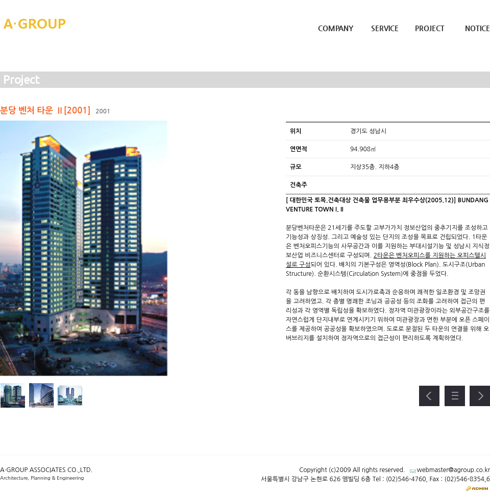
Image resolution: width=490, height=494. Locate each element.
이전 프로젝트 (429, 396)
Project (430, 28)
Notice (477, 28)
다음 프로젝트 (480, 396)
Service (385, 28)
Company (335, 28)
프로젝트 (455, 396)
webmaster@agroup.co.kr (453, 470)
